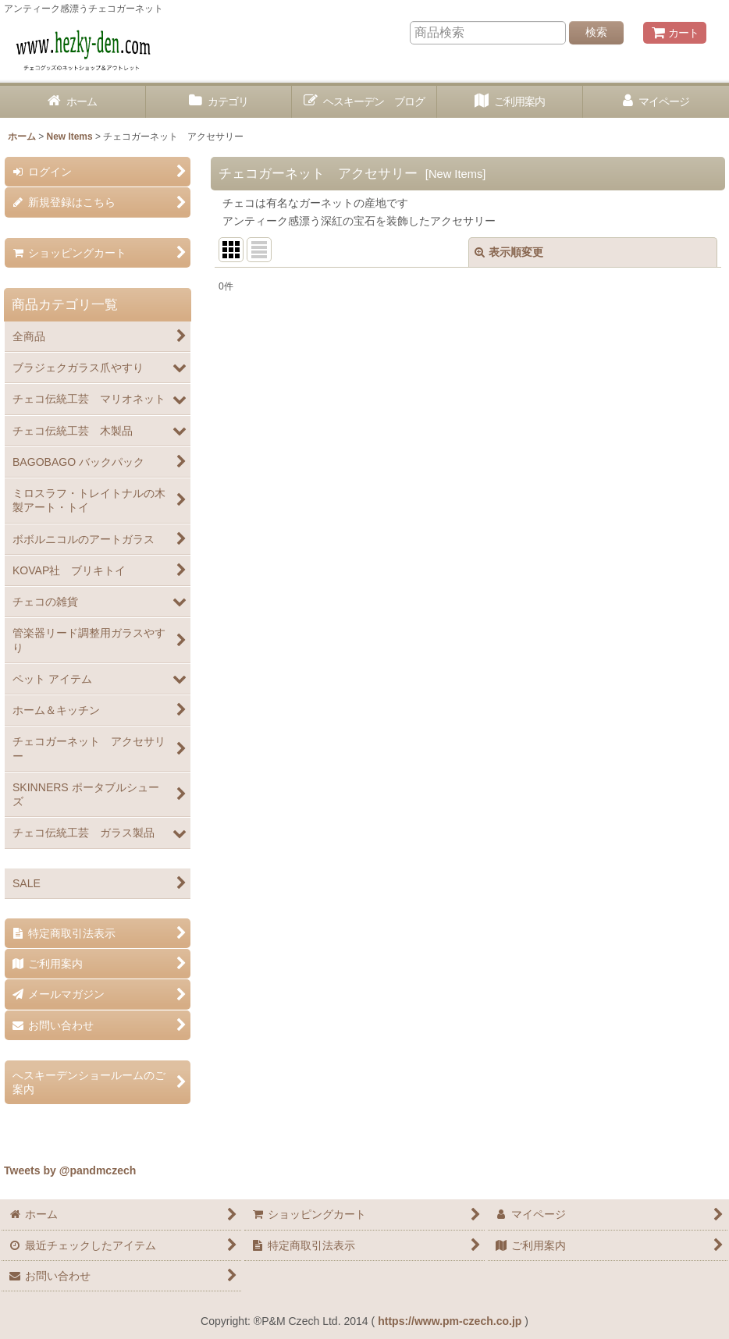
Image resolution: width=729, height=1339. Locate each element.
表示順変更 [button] (509, 252)
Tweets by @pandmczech (70, 1170)
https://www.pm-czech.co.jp (449, 1321)
